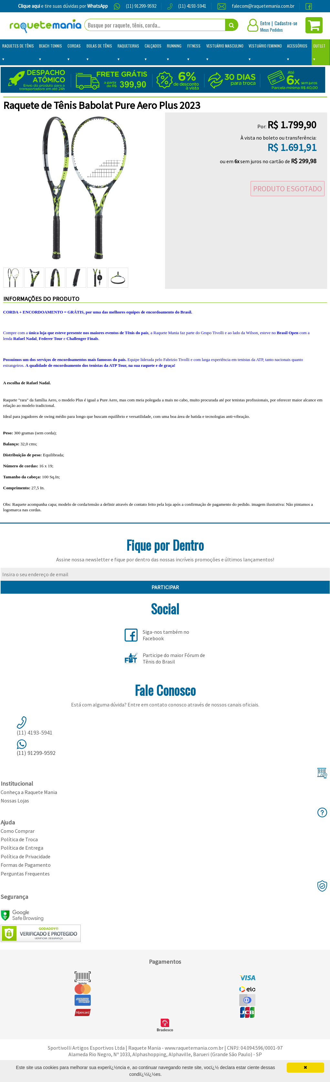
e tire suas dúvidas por (63, 6)
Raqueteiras (128, 45)
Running (174, 45)
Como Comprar (18, 831)
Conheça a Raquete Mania (29, 792)
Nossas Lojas (15, 800)
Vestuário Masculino (224, 45)
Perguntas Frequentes (25, 873)
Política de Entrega (22, 847)
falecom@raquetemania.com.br (263, 6)
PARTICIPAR (165, 587)
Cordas (74, 45)
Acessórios (297, 45)
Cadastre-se (285, 23)
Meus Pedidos (271, 30)
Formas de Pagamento (26, 865)
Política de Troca (19, 839)
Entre (265, 23)
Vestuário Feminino (265, 45)
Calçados (153, 45)
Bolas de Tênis (99, 45)
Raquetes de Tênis (18, 45)
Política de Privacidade (25, 856)
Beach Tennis (50, 45)
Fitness (194, 45)
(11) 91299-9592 (141, 6)
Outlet (319, 45)
